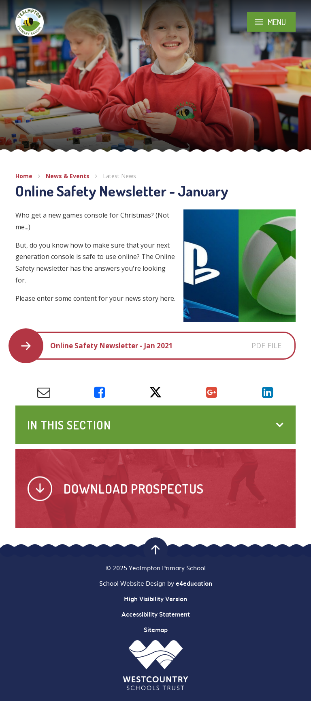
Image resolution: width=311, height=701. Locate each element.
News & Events (67, 176)
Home (23, 176)
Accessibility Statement (155, 614)
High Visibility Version (155, 598)
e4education (194, 583)
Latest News (119, 176)
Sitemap (156, 629)
